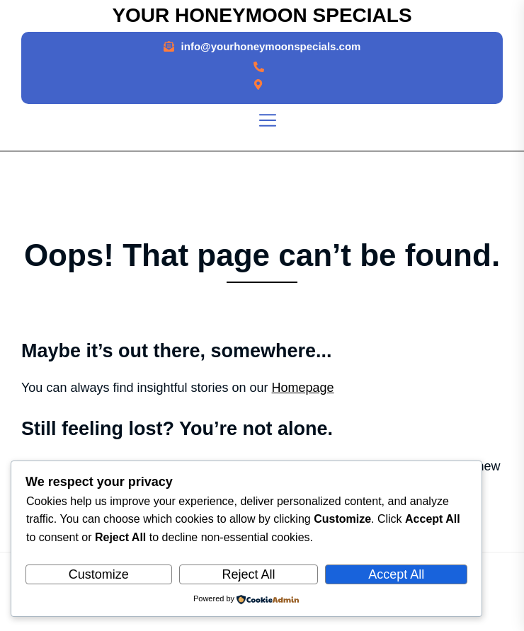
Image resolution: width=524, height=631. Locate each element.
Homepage (303, 388)
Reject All (248, 574)
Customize (99, 574)
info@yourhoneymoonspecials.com (271, 46)
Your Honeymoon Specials (261, 15)
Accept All (396, 574)
